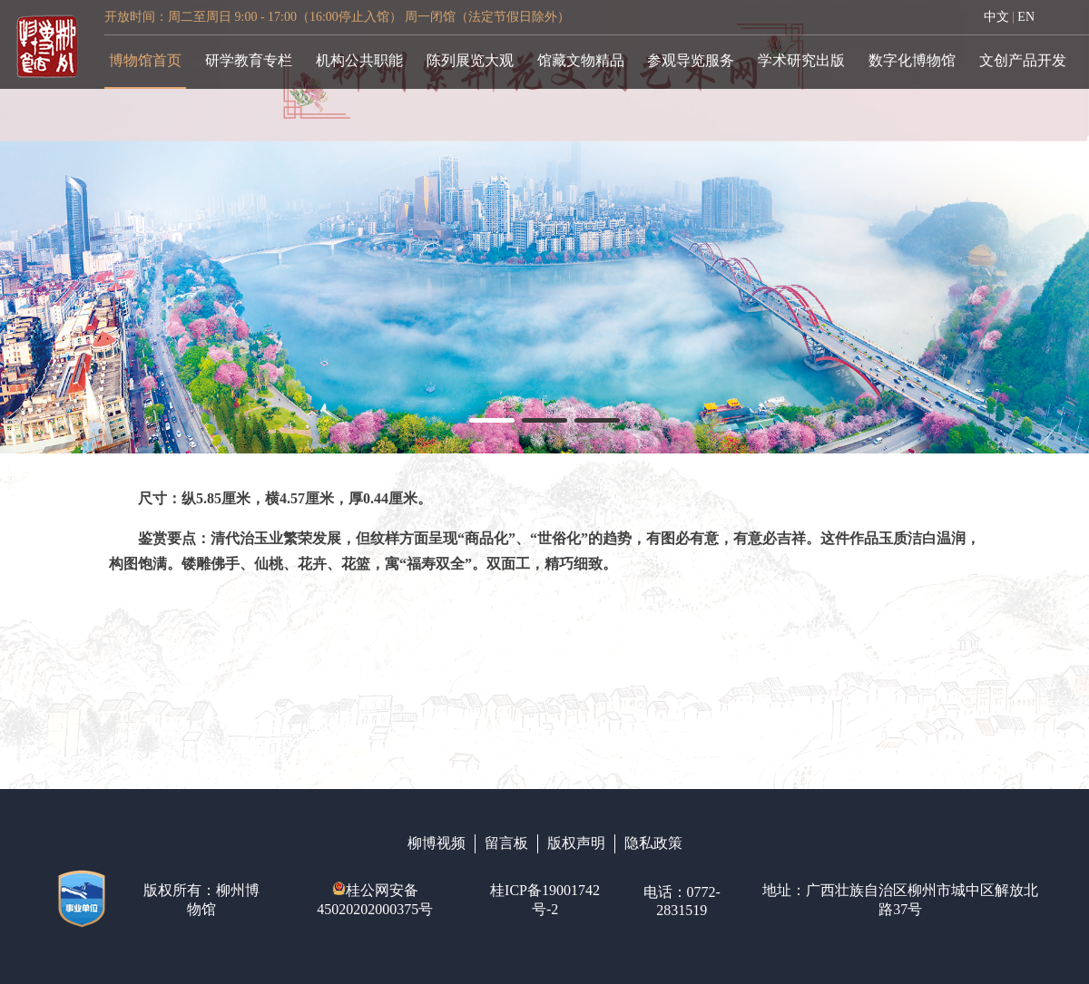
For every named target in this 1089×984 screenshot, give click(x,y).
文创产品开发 (1022, 60)
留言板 (506, 843)
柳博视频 (436, 843)
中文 (996, 17)
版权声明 (576, 843)
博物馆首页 (145, 60)
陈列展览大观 (470, 60)
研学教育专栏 (248, 60)
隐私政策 (653, 843)
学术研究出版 (801, 60)
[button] (492, 420)
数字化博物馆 (912, 60)
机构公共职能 (359, 60)
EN (1026, 17)
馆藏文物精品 (580, 60)
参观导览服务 (690, 60)
